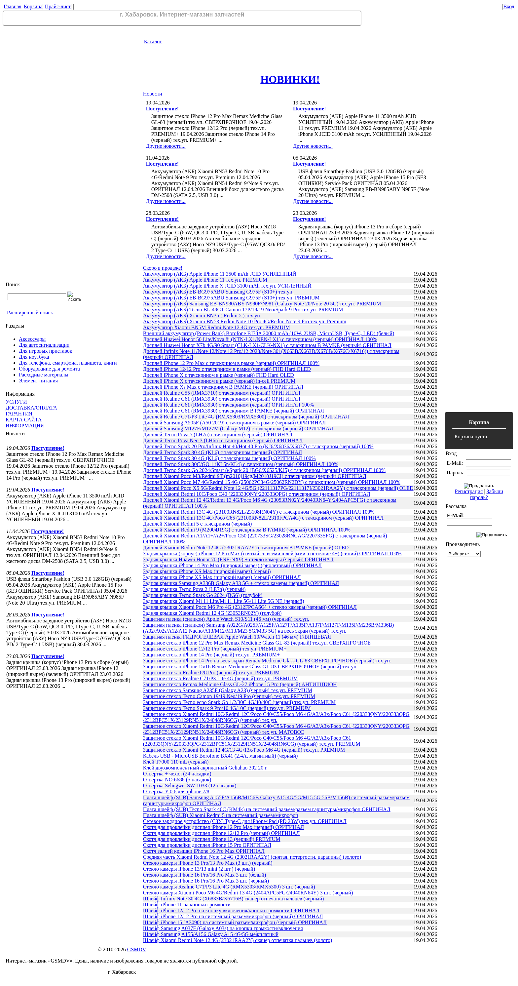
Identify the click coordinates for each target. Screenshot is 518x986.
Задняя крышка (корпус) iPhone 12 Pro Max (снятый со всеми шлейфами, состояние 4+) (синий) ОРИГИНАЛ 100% (272, 553)
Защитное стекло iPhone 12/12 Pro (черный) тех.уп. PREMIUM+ (215, 648)
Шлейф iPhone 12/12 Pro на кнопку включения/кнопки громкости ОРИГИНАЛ (231, 910)
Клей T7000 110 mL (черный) (176, 762)
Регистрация (469, 491)
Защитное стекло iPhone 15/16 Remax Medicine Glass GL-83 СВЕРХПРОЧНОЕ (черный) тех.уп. (250, 666)
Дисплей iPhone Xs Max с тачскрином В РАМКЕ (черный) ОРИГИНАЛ (223, 387)
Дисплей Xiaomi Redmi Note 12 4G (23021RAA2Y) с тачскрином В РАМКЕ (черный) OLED (246, 547)
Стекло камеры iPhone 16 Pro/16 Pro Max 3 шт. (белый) (204, 875)
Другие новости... (166, 146)
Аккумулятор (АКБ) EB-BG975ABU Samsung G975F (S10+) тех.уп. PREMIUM (231, 297)
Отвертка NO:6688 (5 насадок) (177, 779)
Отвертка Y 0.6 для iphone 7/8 (176, 791)
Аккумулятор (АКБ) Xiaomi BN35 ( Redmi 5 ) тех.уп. (202, 315)
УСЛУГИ (16, 402)
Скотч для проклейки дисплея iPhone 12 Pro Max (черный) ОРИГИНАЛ (223, 827)
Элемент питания (38, 380)
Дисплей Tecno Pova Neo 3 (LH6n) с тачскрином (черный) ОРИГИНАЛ (223, 440)
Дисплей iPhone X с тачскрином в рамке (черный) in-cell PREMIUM (219, 381)
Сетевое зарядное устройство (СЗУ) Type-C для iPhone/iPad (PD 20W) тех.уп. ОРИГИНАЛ (245, 821)
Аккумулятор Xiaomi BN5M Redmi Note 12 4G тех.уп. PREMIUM (216, 327)
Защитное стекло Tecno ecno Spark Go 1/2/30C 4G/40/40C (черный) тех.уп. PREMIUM (239, 702)
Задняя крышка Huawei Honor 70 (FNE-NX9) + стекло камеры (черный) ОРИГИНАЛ (238, 559)
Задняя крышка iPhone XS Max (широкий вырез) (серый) (207, 571)
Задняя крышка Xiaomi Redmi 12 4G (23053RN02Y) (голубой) (212, 613)
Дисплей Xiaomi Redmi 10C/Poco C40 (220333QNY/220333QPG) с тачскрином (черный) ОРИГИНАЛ (256, 494)
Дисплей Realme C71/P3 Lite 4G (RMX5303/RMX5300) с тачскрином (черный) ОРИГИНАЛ (246, 416)
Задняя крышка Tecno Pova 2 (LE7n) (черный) (194, 589)
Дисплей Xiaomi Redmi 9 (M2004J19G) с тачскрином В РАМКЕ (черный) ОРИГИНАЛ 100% (247, 529)
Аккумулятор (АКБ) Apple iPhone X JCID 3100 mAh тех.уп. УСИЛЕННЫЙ (227, 286)
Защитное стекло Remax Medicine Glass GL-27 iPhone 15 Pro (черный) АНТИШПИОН (240, 684)
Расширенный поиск (30, 312)
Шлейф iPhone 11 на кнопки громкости (187, 904)
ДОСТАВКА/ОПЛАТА (31, 408)
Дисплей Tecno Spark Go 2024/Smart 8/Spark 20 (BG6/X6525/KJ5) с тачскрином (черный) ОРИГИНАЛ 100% (264, 470)
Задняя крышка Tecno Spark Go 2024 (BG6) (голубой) (203, 595)
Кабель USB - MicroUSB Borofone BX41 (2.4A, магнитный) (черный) (220, 756)
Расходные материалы (43, 374)
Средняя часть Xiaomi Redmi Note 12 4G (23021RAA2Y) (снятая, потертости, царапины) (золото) (252, 857)
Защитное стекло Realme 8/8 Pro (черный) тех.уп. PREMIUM (211, 672)
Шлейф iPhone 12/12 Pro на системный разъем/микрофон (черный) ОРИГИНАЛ (233, 916)
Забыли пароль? (486, 494)
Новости (152, 94)
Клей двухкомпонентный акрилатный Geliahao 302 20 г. (205, 767)
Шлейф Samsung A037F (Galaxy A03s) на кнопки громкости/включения (223, 928)
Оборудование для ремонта (49, 369)
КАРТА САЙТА (24, 419)
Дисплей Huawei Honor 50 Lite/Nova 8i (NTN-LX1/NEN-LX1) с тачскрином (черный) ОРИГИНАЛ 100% (260, 339)
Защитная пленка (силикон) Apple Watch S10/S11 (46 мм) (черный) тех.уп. (226, 619)
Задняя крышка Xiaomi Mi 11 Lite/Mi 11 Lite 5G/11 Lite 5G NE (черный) (223, 601)
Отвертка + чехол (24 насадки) (177, 773)
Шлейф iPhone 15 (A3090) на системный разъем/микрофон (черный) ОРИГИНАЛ (235, 922)
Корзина (33, 6)
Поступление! (47, 448)
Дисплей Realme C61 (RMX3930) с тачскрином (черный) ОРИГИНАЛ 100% (228, 405)
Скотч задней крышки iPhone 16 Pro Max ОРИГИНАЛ (204, 851)
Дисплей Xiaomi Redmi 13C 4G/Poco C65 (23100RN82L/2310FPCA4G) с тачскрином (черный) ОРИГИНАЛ (263, 518)
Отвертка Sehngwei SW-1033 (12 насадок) (190, 785)
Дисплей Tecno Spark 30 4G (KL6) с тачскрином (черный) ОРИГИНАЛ (222, 452)
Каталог (153, 41)
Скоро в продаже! (163, 268)
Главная (12, 6)
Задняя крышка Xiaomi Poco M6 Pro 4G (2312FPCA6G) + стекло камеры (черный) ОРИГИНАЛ (250, 607)
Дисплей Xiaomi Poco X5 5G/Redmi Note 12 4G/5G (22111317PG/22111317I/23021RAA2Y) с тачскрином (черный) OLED (278, 488)
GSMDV (136, 949)
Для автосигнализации (44, 345)
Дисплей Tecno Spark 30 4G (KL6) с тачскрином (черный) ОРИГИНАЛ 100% (229, 458)
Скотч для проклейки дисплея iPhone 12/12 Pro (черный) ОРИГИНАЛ (221, 833)
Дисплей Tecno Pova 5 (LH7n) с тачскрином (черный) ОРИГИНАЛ (218, 434)
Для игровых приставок (45, 351)
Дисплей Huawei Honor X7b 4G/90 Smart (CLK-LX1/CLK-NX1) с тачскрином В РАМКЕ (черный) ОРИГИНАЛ (267, 345)
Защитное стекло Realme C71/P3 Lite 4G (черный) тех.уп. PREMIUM (220, 678)
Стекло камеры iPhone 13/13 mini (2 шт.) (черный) (199, 869)
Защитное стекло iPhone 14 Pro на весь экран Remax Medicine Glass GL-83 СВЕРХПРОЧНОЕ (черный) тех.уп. (267, 660)
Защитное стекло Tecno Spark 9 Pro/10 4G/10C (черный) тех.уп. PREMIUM (227, 708)
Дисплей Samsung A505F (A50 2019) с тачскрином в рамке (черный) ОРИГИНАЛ (234, 422)
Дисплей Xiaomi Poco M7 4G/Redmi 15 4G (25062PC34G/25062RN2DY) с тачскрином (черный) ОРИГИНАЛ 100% (271, 482)
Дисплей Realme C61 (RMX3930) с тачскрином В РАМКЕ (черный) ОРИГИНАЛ (233, 411)
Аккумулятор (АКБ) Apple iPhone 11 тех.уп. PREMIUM (205, 280)
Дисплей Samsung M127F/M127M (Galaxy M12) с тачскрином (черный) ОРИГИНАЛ (238, 428)
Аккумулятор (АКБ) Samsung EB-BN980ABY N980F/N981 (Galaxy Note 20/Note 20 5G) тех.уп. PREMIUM (262, 303)
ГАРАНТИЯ (19, 413)
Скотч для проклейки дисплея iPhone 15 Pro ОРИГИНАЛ (207, 845)
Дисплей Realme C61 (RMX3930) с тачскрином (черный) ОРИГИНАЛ (222, 399)
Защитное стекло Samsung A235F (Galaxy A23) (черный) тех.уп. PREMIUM (227, 690)
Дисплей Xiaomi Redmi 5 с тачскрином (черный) (197, 524)
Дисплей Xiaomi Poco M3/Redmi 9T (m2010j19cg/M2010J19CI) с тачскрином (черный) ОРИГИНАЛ (254, 476)
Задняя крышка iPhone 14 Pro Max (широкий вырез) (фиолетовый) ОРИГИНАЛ (232, 565)
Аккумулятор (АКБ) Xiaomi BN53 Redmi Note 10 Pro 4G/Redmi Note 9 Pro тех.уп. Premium (245, 321)
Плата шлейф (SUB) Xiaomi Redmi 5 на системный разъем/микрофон (220, 815)
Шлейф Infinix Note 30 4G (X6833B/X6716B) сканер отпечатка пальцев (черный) (233, 898)
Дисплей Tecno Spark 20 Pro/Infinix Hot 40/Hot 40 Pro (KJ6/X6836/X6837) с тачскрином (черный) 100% (258, 446)
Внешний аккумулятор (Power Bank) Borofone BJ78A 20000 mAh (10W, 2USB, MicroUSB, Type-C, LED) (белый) (268, 333)
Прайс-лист (58, 6)
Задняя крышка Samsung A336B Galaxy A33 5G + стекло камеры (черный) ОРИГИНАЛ (241, 583)
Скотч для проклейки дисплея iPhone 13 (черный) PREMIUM (211, 839)
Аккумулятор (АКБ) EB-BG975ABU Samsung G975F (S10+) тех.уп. (218, 292)
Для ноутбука (34, 357)
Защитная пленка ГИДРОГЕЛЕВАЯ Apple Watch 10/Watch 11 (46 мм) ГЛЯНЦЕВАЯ (237, 637)
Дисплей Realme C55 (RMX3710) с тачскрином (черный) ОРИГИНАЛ (222, 393)
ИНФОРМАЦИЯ (25, 425)
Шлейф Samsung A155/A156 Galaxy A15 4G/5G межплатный (210, 934)
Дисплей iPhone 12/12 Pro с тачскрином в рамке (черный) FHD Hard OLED (227, 369)
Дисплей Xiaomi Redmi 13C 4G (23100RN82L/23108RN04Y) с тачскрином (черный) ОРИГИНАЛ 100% (259, 512)
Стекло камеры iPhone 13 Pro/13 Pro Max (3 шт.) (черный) (208, 863)
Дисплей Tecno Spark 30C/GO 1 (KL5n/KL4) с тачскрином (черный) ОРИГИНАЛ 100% (240, 464)
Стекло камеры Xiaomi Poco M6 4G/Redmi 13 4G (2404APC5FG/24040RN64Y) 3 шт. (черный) (248, 892)
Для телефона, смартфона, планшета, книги (68, 363)
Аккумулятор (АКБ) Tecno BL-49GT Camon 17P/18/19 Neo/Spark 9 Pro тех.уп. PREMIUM (243, 309)
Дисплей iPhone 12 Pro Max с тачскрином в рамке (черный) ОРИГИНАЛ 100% (231, 363)
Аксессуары (32, 339)
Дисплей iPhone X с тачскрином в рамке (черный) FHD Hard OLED (218, 375)
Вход (508, 6)
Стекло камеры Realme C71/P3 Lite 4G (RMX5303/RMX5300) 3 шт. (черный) (229, 886)
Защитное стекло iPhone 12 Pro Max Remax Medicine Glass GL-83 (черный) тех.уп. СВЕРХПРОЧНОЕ (257, 643)
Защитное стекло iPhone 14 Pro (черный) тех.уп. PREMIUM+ (211, 654)
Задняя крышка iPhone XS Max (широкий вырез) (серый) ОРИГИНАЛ (222, 577)
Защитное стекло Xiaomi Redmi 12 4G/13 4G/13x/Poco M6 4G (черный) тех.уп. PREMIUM (244, 750)
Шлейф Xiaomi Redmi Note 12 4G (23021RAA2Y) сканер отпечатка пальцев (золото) (237, 940)
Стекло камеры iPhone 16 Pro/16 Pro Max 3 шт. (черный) (206, 881)
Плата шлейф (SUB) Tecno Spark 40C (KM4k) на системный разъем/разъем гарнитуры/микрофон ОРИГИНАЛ (266, 809)
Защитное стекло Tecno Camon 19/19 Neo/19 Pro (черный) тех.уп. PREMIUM (229, 696)
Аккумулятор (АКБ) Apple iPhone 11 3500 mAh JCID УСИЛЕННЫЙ (219, 274)
